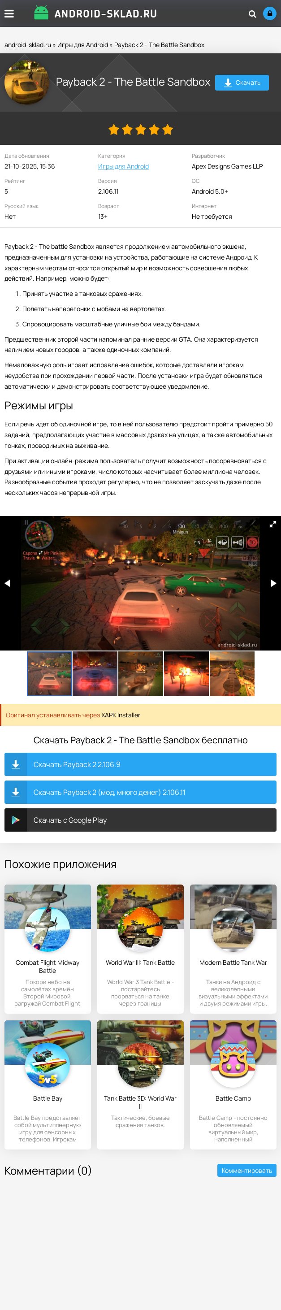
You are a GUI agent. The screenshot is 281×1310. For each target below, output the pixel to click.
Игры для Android (82, 44)
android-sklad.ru (27, 44)
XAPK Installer (120, 715)
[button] (273, 524)
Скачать (242, 83)
